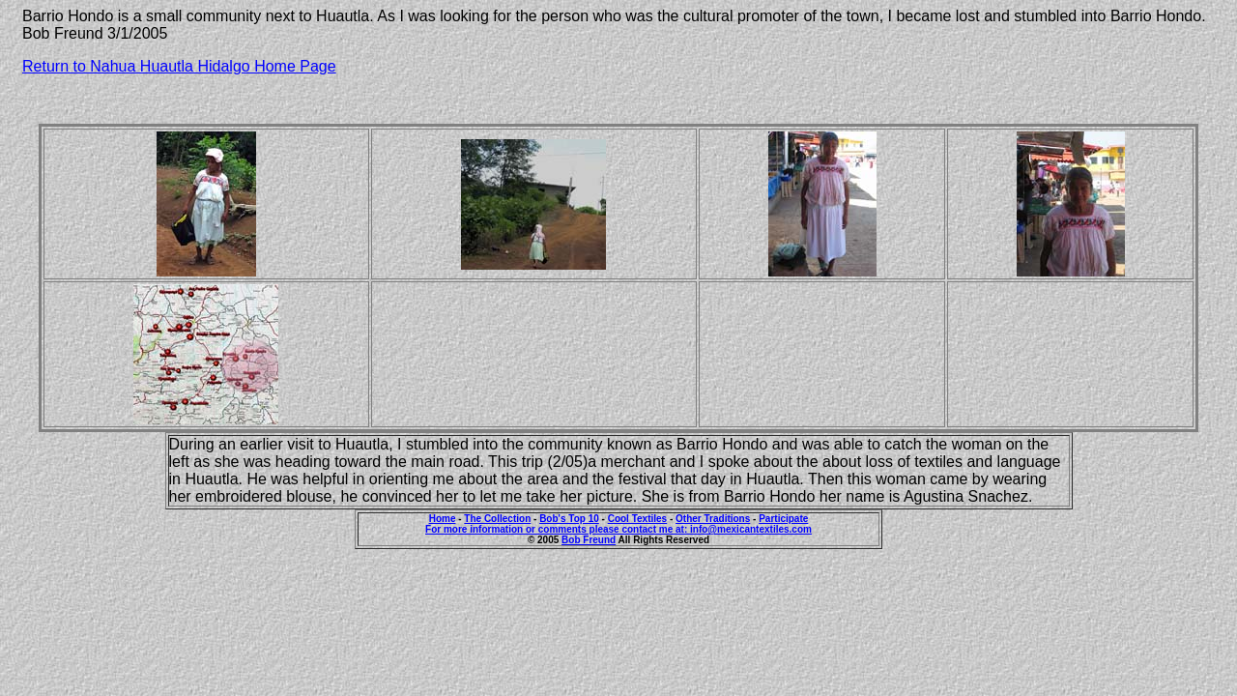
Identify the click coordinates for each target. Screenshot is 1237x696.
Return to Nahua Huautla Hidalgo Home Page (179, 66)
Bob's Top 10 (569, 518)
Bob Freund (588, 540)
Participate (783, 518)
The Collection (497, 518)
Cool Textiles (638, 518)
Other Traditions (713, 518)
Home (442, 518)
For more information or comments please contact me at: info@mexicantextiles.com (618, 529)
